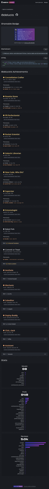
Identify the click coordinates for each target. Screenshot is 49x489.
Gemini (6, 89)
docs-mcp (21, 472)
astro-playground (20, 382)
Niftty (9, 339)
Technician (7, 144)
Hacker (6, 259)
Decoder (6, 239)
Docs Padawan (8, 165)
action (22, 410)
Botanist (10, 354)
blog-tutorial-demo (19, 461)
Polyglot (6, 106)
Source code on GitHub (30, 486)
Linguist (10, 309)
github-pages (21, 473)
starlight (22, 375)
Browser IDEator (8, 182)
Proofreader (7, 108)
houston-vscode (20, 417)
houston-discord (20, 427)
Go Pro (10, 294)
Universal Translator (13, 243)
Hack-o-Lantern (12, 263)
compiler (22, 377)
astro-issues (21, 415)
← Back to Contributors (7, 9)
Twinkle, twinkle (8, 202)
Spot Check (7, 127)
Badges (46, 2)
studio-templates (20, 414)
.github (22, 420)
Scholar (6, 163)
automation (21, 412)
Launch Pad (7, 184)
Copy (45, 49)
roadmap (22, 450)
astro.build (21, 380)
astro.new (21, 404)
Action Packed (12, 324)
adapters (22, 470)
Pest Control (7, 220)
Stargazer (6, 201)
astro (22, 372)
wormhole (21, 469)
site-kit (22, 421)
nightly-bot (21, 429)
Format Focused (12, 279)
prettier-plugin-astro (19, 418)
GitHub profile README (29, 42)
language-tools (20, 378)
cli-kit (22, 383)
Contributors (39, 2)
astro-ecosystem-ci (19, 423)
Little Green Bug (8, 221)
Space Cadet (7, 146)
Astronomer (7, 87)
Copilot (6, 125)
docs (23, 374)
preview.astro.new (19, 424)
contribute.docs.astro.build (17, 385)
